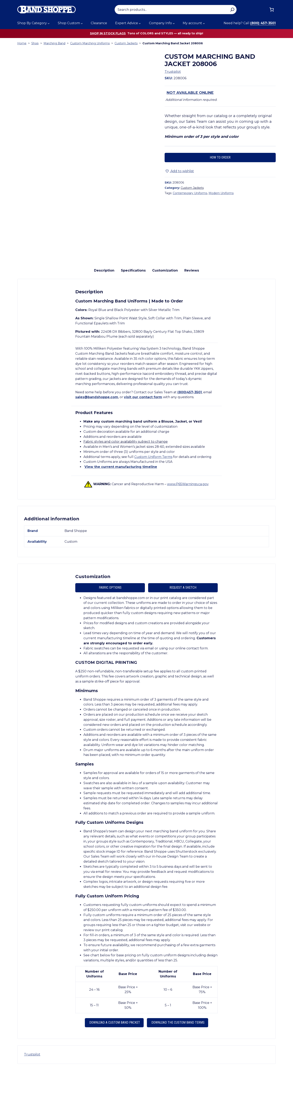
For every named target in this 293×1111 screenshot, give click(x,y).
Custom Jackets (126, 43)
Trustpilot (173, 72)
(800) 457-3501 (263, 23)
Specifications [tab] (133, 311)
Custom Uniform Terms (153, 497)
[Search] (232, 9)
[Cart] (272, 9)
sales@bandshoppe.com (96, 438)
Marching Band (54, 43)
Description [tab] (104, 311)
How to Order (220, 157)
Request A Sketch (182, 628)
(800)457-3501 (189, 433)
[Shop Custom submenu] (82, 23)
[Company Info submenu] (174, 23)
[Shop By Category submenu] (49, 23)
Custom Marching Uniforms (90, 43)
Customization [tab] (165, 311)
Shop (35, 43)
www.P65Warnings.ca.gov (187, 524)
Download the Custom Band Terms (177, 1063)
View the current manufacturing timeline (120, 507)
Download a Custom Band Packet (114, 1063)
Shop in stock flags (108, 33)
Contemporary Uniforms (190, 193)
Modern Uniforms (221, 193)
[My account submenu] (204, 23)
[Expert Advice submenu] (140, 23)
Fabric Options (110, 628)
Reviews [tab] (191, 311)
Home (21, 43)
